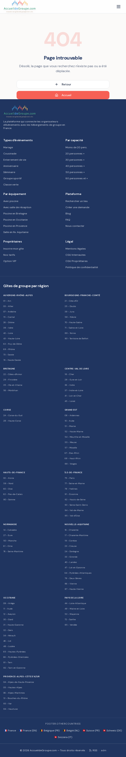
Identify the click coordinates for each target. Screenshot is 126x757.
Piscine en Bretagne (15, 213)
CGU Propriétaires (76, 261)
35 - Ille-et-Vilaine (12, 385)
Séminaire (9, 172)
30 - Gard (8, 619)
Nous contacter (74, 226)
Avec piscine (10, 201)
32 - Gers (8, 630)
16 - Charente (71, 530)
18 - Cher (69, 374)
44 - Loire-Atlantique (75, 603)
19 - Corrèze (71, 540)
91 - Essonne (71, 494)
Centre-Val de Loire (77, 368)
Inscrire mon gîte (13, 248)
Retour (63, 84)
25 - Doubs (70, 306)
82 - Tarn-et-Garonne (14, 667)
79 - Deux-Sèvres (73, 578)
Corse (7, 409)
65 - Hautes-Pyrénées (14, 651)
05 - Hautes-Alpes (12, 687)
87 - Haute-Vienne (74, 589)
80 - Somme (9, 499)
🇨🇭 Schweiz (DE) (112, 730)
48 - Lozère (9, 646)
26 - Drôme (8, 322)
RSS (93, 750)
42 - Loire (8, 333)
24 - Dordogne (72, 551)
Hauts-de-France (14, 472)
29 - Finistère (10, 379)
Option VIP (9, 261)
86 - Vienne (71, 583)
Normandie (10, 524)
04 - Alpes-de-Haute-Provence (18, 682)
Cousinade (9, 153)
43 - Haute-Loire (11, 338)
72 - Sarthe (70, 619)
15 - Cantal (9, 317)
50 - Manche (9, 540)
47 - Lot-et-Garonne (75, 567)
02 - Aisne (8, 478)
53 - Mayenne (72, 614)
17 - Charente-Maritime (76, 535)
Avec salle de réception (17, 207)
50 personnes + (75, 172)
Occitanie (9, 597)
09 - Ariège (9, 603)
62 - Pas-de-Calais (13, 494)
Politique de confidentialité (81, 267)
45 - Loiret (70, 401)
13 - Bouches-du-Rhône (15, 698)
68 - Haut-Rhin (73, 458)
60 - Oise (7, 488)
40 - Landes (71, 562)
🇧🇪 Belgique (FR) (49, 730)
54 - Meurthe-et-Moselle (77, 437)
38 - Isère (8, 327)
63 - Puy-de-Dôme (12, 344)
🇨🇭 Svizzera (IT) (63, 737)
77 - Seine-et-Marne (75, 483)
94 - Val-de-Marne (74, 510)
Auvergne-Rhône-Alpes (18, 295)
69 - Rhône (9, 349)
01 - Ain (7, 301)
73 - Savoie (8, 354)
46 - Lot (7, 641)
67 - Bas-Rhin (72, 453)
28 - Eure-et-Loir (73, 379)
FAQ (67, 219)
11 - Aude (7, 608)
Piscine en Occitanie (15, 219)
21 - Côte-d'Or (71, 301)
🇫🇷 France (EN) (28, 730)
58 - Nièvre (70, 317)
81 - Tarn (7, 662)
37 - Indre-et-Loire (74, 390)
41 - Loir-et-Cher (73, 395)
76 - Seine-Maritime (13, 551)
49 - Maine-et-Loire (75, 608)
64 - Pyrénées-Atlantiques (78, 573)
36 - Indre (70, 385)
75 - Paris (70, 478)
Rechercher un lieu (76, 201)
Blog (68, 213)
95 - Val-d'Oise (72, 515)
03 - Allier (8, 306)
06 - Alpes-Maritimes (14, 692)
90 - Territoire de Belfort (76, 338)
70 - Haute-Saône (73, 322)
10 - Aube (69, 420)
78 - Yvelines (71, 488)
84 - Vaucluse (10, 709)
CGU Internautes (75, 255)
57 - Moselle (71, 447)
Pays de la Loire (74, 597)
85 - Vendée (71, 624)
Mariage (8, 147)
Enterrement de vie (14, 159)
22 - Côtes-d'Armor (12, 374)
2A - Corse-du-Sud (12, 415)
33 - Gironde (71, 556)
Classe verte (10, 184)
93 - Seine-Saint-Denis (76, 505)
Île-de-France (73, 472)
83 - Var (7, 703)
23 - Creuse (70, 546)
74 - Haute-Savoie (12, 360)
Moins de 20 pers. (76, 147)
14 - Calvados (10, 530)
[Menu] (118, 6)
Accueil (63, 95)
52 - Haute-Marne (74, 431)
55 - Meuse (70, 442)
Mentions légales (75, 248)
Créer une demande (77, 207)
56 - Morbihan (10, 390)
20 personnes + (75, 153)
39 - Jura (69, 311)
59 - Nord (8, 483)
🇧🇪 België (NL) (71, 730)
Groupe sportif (12, 178)
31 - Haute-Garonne (13, 624)
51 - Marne (70, 426)
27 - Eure (7, 535)
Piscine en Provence (15, 226)
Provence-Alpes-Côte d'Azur (21, 676)
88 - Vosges (71, 463)
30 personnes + (75, 159)
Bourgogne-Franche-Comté (82, 295)
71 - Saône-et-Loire (74, 327)
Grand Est (71, 409)
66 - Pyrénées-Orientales (16, 657)
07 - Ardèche (9, 311)
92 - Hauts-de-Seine (75, 499)
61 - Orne (7, 546)
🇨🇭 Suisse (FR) (90, 730)
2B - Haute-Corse (12, 420)
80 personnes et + (76, 178)
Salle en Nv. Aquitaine (15, 232)
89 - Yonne (70, 333)
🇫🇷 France (10, 730)
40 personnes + (75, 166)
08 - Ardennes (72, 415)
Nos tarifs (9, 255)
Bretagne (9, 368)
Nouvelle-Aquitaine (77, 524)
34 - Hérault (9, 635)
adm (103, 750)
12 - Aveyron (9, 614)
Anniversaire (10, 166)
